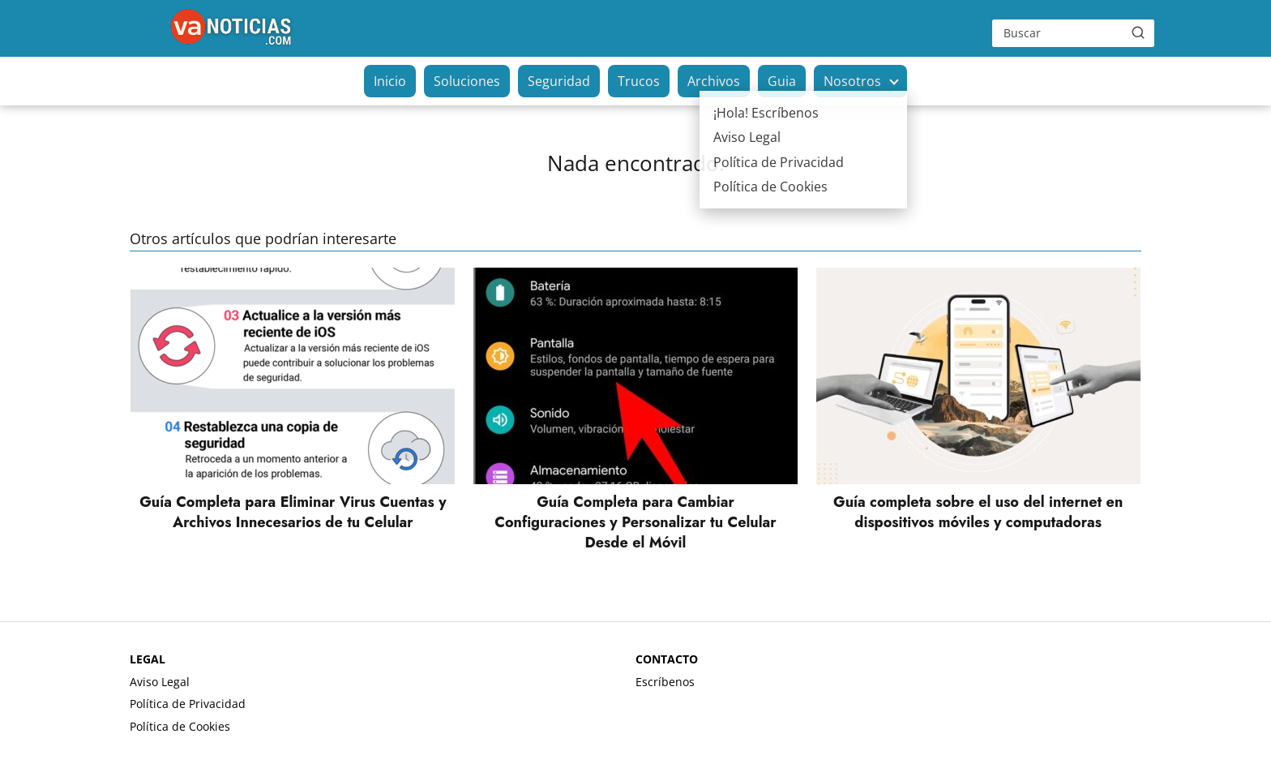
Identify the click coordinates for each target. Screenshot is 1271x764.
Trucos (639, 81)
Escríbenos (665, 681)
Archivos (713, 81)
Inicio (390, 81)
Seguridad (559, 81)
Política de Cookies (180, 726)
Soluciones (467, 81)
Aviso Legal (160, 681)
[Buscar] (1138, 32)
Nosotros (852, 81)
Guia (782, 81)
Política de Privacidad (188, 703)
